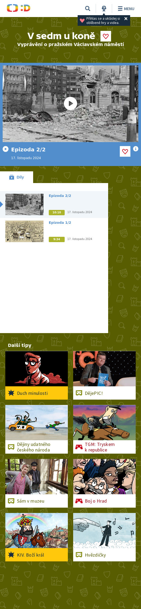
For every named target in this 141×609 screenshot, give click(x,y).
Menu (125, 9)
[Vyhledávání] (88, 8)
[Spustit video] (70, 103)
